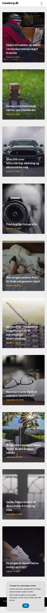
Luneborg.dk (10, 3)
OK (25, 606)
